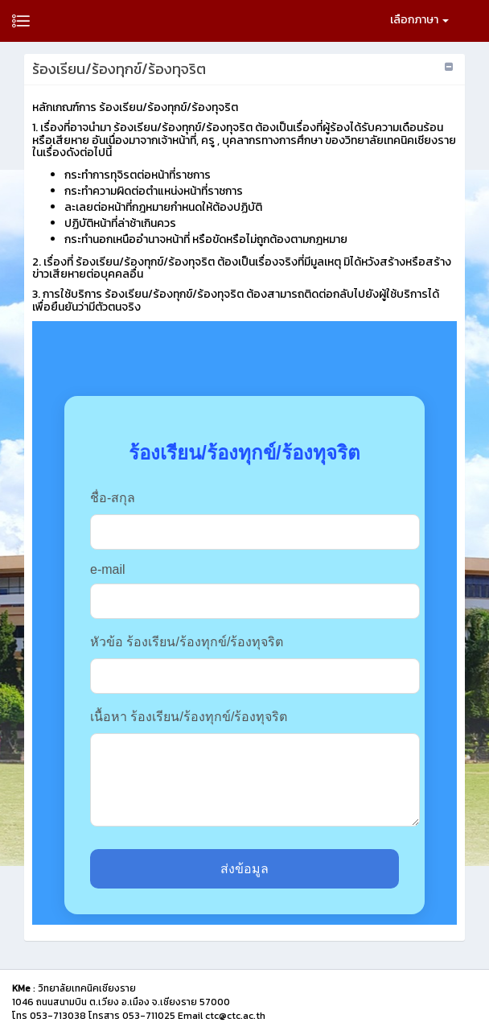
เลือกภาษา (419, 19)
